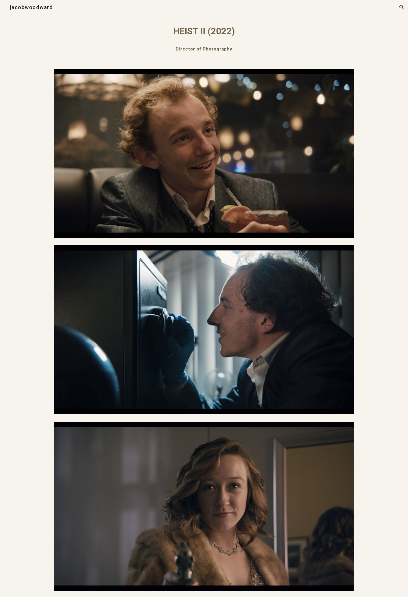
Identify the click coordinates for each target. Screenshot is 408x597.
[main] (204, 31)
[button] (402, 7)
